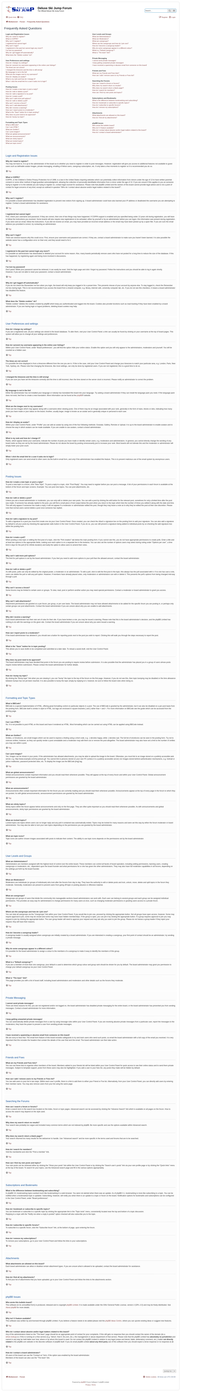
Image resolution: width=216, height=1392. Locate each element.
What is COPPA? (12, 39)
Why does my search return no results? (106, 85)
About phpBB (11, 1307)
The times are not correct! (15, 67)
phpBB (79, 395)
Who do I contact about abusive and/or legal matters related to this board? (119, 130)
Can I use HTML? (12, 127)
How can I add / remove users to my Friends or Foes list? (113, 75)
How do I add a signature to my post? (19, 94)
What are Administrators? (101, 36)
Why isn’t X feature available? (103, 128)
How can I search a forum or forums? (105, 83)
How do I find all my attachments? (104, 118)
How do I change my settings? (17, 63)
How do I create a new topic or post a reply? (22, 89)
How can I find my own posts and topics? (107, 92)
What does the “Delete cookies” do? (19, 55)
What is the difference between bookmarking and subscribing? (115, 100)
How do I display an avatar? (16, 77)
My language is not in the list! (16, 72)
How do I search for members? (103, 90)
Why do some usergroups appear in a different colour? (112, 48)
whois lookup (11, 1337)
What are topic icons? (14, 143)
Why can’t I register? (13, 41)
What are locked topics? (14, 141)
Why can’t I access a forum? (16, 103)
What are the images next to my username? (22, 74)
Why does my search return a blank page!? (108, 88)
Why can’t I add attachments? (16, 105)
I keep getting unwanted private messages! (108, 63)
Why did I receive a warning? (16, 108)
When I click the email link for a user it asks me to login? (26, 81)
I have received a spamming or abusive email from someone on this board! (119, 65)
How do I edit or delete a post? (17, 91)
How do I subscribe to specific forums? (106, 105)
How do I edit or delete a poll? (17, 101)
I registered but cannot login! (16, 43)
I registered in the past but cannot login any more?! (24, 48)
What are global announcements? (18, 134)
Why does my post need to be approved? (21, 115)
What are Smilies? (12, 129)
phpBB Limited (72, 1305)
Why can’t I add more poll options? (18, 98)
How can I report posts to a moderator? (20, 110)
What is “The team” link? (101, 52)
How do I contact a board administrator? (107, 132)
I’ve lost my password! (14, 50)
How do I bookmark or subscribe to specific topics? (110, 103)
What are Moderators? (100, 39)
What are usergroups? (100, 41)
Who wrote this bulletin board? (103, 125)
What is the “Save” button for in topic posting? (22, 112)
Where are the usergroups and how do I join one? (110, 43)
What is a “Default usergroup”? (103, 50)
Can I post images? (13, 132)
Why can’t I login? (12, 46)
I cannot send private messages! (104, 60)
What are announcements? (16, 136)
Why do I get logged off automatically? (20, 52)
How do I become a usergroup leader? (106, 46)
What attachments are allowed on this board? (108, 115)
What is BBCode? (12, 125)
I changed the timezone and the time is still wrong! (24, 70)
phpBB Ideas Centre (113, 1321)
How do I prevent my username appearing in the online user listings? (31, 65)
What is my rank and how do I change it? (21, 79)
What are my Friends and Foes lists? (105, 73)
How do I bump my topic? (15, 117)
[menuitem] (20, 17)
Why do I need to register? (15, 36)
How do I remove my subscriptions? (105, 107)
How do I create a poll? (14, 96)
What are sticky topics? (14, 138)
